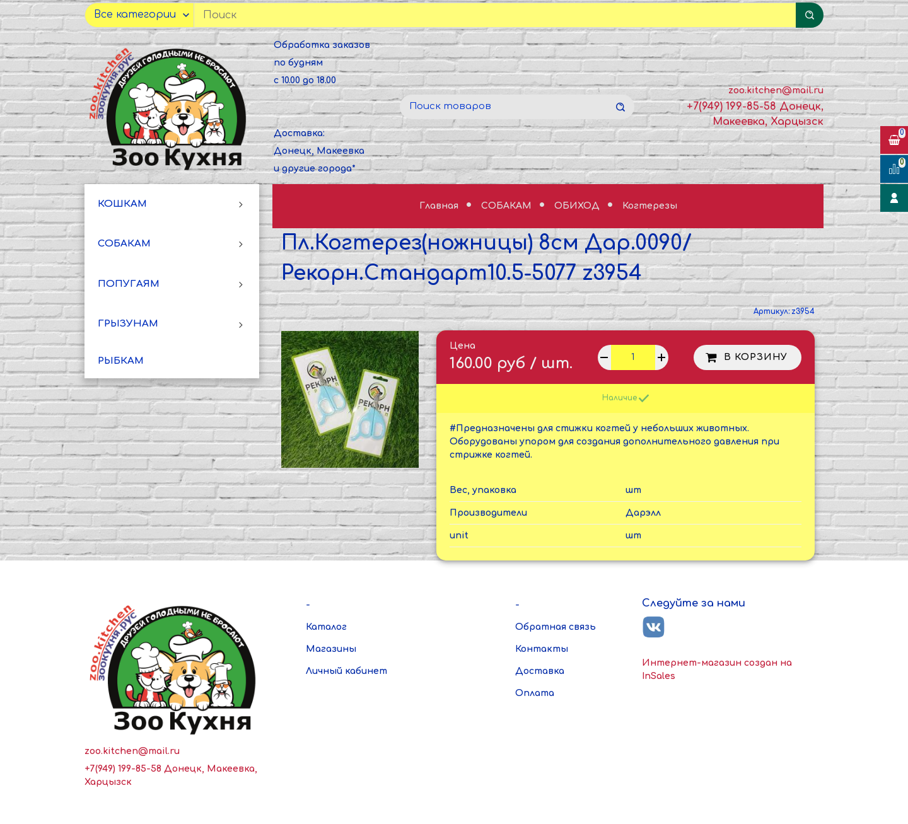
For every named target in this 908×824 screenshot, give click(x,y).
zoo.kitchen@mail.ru (776, 90)
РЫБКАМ (121, 361)
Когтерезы (649, 206)
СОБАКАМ (124, 243)
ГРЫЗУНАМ (128, 323)
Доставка (539, 671)
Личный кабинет (346, 671)
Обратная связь (555, 627)
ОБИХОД (578, 206)
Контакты (541, 649)
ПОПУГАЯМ (129, 284)
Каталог (326, 627)
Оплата (534, 693)
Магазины (331, 649)
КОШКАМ (122, 204)
